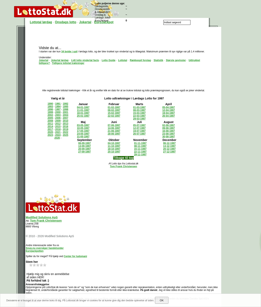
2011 (50, 123)
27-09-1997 (84, 151)
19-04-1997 (168, 113)
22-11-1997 (140, 151)
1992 (65, 103)
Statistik (158, 60)
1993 (50, 106)
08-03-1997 (139, 110)
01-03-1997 (139, 107)
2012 (58, 123)
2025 (65, 135)
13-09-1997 (84, 146)
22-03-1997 (139, 115)
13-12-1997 (169, 146)
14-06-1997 (114, 128)
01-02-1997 (114, 107)
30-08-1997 (168, 136)
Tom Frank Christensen (123, 166)
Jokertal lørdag (60, 60)
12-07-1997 (139, 128)
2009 (58, 120)
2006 (58, 118)
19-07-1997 (139, 131)
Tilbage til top (123, 158)
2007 (65, 118)
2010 (65, 120)
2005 (50, 118)
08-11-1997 (140, 146)
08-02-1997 (114, 110)
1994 (58, 106)
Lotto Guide (108, 60)
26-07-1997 (139, 133)
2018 (58, 129)
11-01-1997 (83, 110)
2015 (58, 126)
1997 (58, 109)
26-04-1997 (168, 115)
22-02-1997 (114, 115)
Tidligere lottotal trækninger (68, 63)
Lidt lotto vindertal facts (85, 60)
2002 (50, 115)
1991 (58, 103)
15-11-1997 (140, 148)
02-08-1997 (168, 125)
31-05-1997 (83, 136)
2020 (50, 132)
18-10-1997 (114, 148)
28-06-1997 (114, 133)
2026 (57, 137)
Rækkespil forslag (140, 60)
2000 (58, 112)
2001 (65, 112)
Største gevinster (176, 60)
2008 (50, 120)
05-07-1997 (139, 125)
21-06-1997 (114, 131)
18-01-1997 (83, 113)
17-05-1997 (83, 131)
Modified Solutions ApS (42, 217)
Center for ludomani (75, 256)
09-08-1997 (168, 128)
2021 (58, 132)
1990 (50, 103)
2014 (50, 126)
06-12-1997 (169, 143)
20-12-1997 (169, 148)
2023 (50, 135)
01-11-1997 (140, 143)
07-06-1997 (114, 125)
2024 (58, 135)
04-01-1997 (83, 107)
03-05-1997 (83, 125)
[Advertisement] (123, 36)
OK (162, 300)
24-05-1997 (83, 133)
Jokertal (85, 22)
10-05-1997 (83, 128)
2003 (58, 115)
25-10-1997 (114, 151)
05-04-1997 (168, 107)
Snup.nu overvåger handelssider (45, 248)
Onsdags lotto (65, 22)
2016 (65, 126)
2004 (65, 115)
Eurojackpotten (34, 251)
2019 (65, 129)
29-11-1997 (140, 154)
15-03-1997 (139, 113)
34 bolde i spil (69, 51)
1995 (65, 106)
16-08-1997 (168, 131)
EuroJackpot (103, 22)
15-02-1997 (114, 113)
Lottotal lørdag (41, 22)
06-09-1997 (84, 143)
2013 (65, 123)
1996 (50, 109)
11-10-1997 (114, 146)
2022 (65, 132)
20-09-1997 (84, 148)
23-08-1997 (168, 133)
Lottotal (122, 60)
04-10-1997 (114, 143)
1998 (65, 109)
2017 (50, 129)
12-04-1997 (168, 110)
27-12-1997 (169, 151)
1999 (50, 112)
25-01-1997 (83, 115)
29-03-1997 (139, 118)
